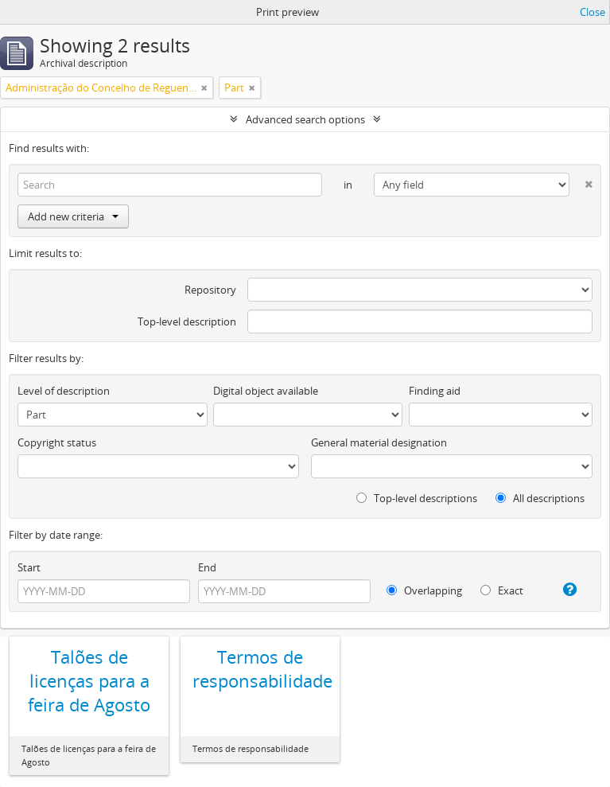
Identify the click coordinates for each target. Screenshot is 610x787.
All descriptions (540, 498)
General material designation (379, 442)
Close (592, 12)
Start (29, 567)
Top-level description (187, 321)
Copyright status (56, 442)
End (207, 567)
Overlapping (424, 590)
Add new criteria (73, 216)
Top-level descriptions (416, 498)
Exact (501, 590)
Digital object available (265, 391)
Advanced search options (305, 119)
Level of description (63, 391)
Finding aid (434, 391)
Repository (210, 289)
